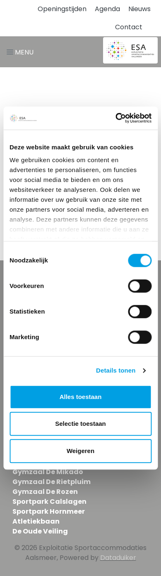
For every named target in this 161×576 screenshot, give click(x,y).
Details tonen (115, 370)
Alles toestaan (81, 396)
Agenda (107, 9)
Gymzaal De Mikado (47, 472)
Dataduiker (118, 557)
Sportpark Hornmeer (48, 511)
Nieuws (139, 9)
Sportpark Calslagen (49, 501)
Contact (128, 27)
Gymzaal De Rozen (45, 491)
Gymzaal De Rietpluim (51, 481)
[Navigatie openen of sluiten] (21, 52)
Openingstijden (62, 9)
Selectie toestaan (80, 423)
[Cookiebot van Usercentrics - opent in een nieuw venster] (115, 118)
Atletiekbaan (36, 521)
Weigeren (80, 450)
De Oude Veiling (40, 531)
